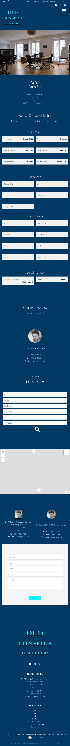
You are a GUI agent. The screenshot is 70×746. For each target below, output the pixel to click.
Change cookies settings (57, 734)
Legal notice (29, 734)
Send (35, 598)
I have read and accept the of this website (31, 593)
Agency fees (41, 734)
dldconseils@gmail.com (36, 361)
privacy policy (36, 593)
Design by (38, 737)
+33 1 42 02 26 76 (36, 355)
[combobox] (35, 394)
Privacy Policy (41, 743)
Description (19, 121)
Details (38, 121)
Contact (53, 121)
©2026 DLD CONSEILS (13, 734)
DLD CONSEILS (35, 674)
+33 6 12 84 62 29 (36, 358)
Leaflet (67, 492)
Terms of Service (52, 743)
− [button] (3, 455)
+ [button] (3, 451)
